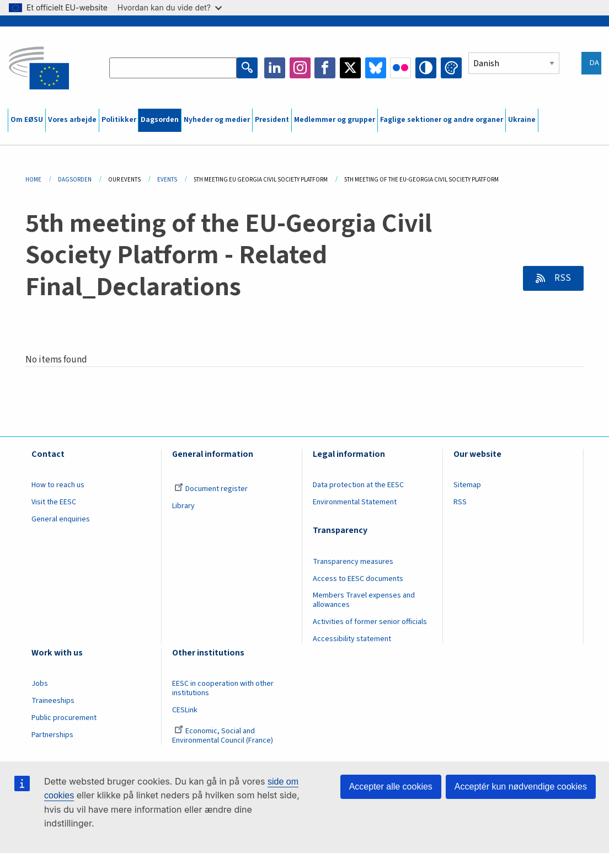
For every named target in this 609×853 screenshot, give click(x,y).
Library (183, 505)
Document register (211, 488)
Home (33, 179)
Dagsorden (75, 179)
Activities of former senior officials (370, 621)
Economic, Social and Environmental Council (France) (223, 736)
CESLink (184, 710)
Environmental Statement (355, 502)
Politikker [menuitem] (118, 119)
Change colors (451, 67)
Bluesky (375, 67)
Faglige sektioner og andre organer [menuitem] (441, 119)
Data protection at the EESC (358, 485)
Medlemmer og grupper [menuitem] (334, 119)
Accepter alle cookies (390, 786)
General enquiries (60, 519)
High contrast (425, 67)
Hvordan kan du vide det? (169, 7)
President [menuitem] (272, 119)
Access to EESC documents (358, 578)
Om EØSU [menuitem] (26, 119)
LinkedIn (274, 67)
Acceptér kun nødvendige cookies (521, 786)
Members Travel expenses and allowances (364, 600)
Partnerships (52, 734)
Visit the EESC (53, 502)
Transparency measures (353, 561)
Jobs (39, 683)
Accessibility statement (352, 638)
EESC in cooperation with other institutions (223, 688)
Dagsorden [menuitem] (160, 119)
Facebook (324, 67)
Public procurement (64, 717)
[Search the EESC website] (173, 67)
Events (167, 179)
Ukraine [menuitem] (522, 119)
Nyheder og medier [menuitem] (217, 119)
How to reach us (57, 485)
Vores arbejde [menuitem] (72, 119)
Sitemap (467, 485)
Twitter (350, 67)
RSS (562, 278)
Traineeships (52, 700)
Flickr (400, 67)
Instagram (300, 67)
